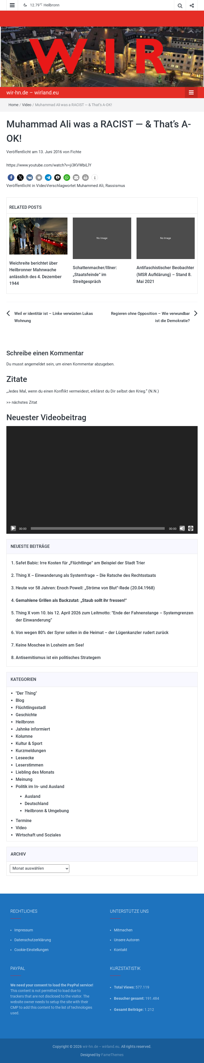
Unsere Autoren (126, 940)
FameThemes (112, 1055)
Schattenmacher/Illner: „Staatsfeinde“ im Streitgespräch (95, 274)
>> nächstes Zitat (21, 402)
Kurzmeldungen (31, 750)
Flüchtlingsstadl (31, 707)
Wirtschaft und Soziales (38, 834)
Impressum (23, 930)
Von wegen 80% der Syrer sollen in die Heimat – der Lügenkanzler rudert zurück (92, 632)
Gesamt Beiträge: (129, 1009)
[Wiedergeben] (13, 528)
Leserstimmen (29, 765)
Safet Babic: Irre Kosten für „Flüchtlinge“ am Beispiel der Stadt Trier (80, 562)
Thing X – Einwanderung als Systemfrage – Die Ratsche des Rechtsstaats (86, 575)
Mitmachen (123, 930)
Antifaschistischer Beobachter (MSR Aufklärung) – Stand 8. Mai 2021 (165, 274)
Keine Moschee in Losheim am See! (50, 645)
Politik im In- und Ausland (40, 786)
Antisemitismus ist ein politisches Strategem (58, 657)
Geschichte (26, 714)
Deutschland (36, 803)
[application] (102, 480)
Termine (24, 820)
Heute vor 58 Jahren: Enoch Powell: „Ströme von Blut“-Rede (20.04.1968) (85, 587)
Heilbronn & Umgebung (47, 810)
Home (13, 105)
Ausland (32, 796)
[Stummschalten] (182, 528)
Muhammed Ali (90, 185)
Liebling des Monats (35, 772)
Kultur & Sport (29, 743)
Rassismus (115, 185)
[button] (11, 177)
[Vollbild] (190, 528)
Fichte (75, 151)
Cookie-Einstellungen (31, 950)
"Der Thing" (26, 693)
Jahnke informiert (33, 729)
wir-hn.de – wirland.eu (32, 92)
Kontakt (120, 950)
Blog (20, 700)
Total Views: (124, 987)
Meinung (24, 779)
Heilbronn (25, 721)
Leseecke (25, 757)
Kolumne (24, 736)
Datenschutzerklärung (32, 940)
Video (26, 105)
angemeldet (34, 364)
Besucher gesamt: (129, 998)
